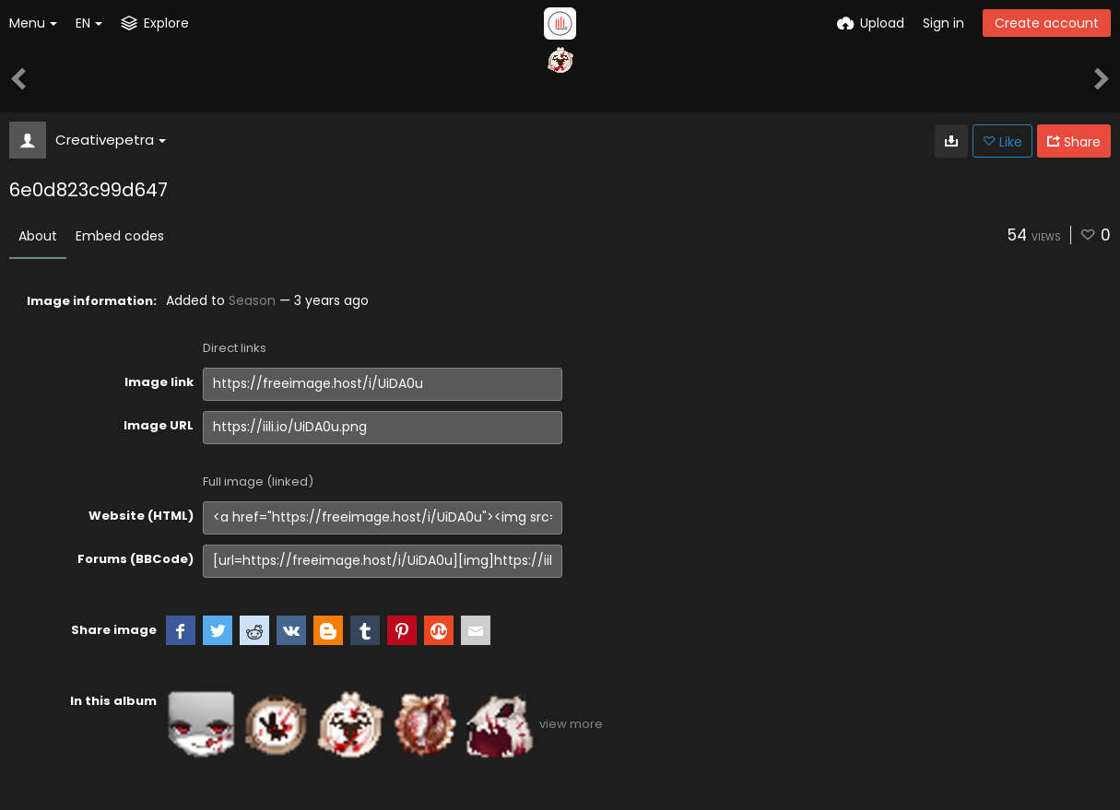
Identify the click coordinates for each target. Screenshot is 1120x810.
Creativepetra (110, 139)
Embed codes (120, 236)
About (37, 236)
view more (571, 724)
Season (252, 300)
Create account (1047, 23)
